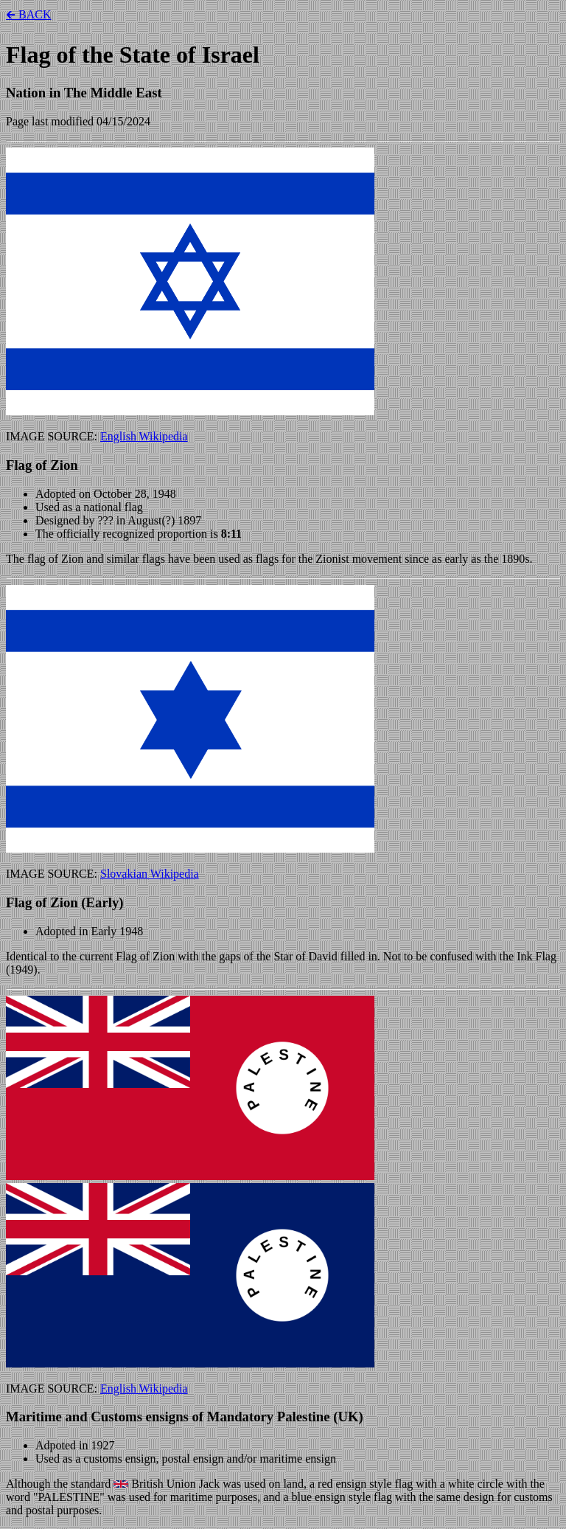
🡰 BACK (28, 14)
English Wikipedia (144, 436)
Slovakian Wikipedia (149, 873)
